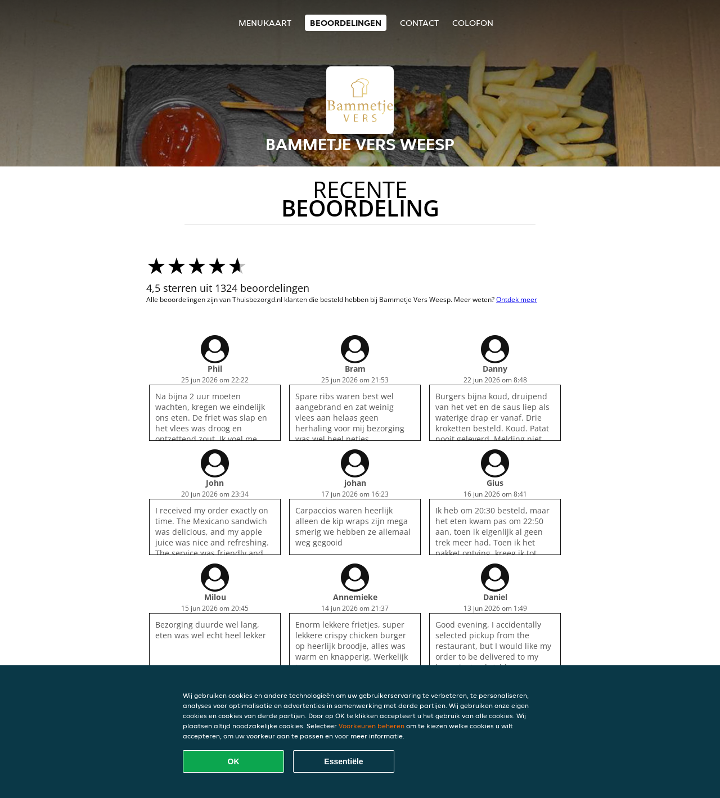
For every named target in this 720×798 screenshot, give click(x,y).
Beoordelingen (345, 23)
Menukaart (264, 23)
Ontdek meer (516, 299)
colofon (472, 23)
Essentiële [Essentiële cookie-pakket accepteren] (343, 761)
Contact (419, 23)
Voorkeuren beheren (371, 726)
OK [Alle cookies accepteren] (234, 761)
